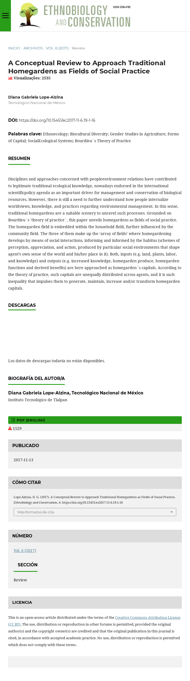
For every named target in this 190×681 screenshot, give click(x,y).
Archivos (33, 48)
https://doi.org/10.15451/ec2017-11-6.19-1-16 (57, 120)
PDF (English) (30, 420)
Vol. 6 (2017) (57, 48)
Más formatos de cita (35, 512)
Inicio (14, 48)
